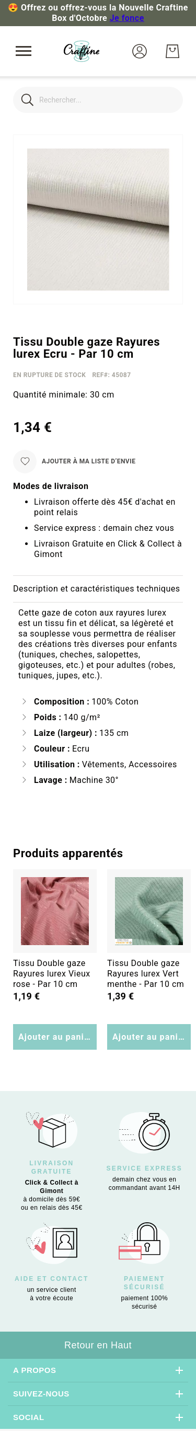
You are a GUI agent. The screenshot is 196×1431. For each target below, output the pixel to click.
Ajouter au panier (55, 1037)
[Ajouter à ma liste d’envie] (74, 461)
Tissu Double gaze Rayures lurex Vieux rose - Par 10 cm (51, 973)
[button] (140, 51)
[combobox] (98, 100)
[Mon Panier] (172, 51)
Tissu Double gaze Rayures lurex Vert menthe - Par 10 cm (145, 973)
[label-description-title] (98, 589)
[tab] (98, 589)
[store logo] (81, 51)
